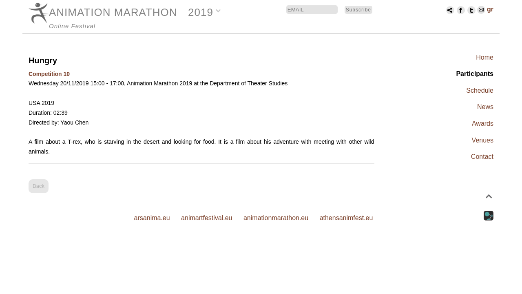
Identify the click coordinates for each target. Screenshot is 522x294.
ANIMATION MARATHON (113, 12)
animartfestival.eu (206, 217)
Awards (482, 123)
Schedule (479, 90)
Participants (474, 73)
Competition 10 (49, 74)
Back (38, 186)
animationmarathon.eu (275, 217)
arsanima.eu (152, 217)
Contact (482, 156)
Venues (482, 140)
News (485, 106)
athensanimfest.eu (346, 217)
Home (484, 57)
